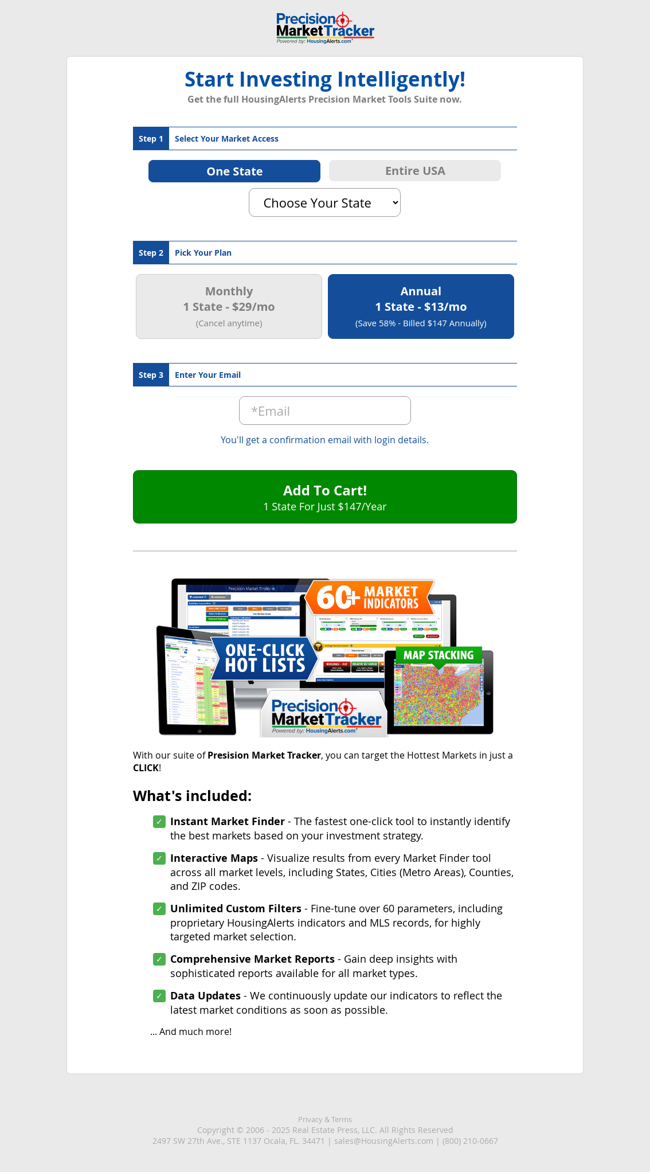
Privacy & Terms (325, 1119)
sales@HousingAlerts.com (383, 1140)
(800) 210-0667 (470, 1140)
